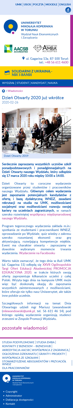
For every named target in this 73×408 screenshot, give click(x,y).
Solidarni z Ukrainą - (32, 73)
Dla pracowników (16, 368)
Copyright (11, 391)
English (65, 4)
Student (23, 83)
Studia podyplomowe (18, 342)
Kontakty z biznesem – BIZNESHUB (26, 346)
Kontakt (10, 404)
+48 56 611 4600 (56, 62)
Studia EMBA (45, 342)
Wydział (8, 83)
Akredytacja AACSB (16, 350)
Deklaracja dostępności (19, 400)
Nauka (52, 83)
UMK (18, 4)
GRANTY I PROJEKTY (52, 354)
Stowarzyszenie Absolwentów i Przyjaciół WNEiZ (34, 363)
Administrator (14, 395)
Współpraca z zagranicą (50, 350)
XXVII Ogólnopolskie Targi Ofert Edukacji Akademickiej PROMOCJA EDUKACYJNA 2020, (36, 268)
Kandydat (38, 83)
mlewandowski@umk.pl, (19, 311)
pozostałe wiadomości (24, 328)
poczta (38, 4)
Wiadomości (15, 91)
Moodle (51, 4)
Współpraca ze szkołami (20, 358)
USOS (27, 4)
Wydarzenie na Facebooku (37, 253)
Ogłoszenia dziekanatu (19, 354)
